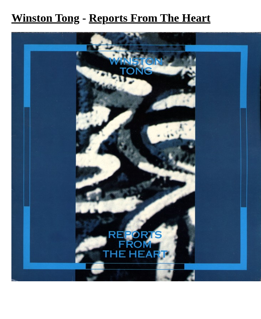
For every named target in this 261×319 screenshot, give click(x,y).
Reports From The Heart (149, 17)
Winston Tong (45, 17)
